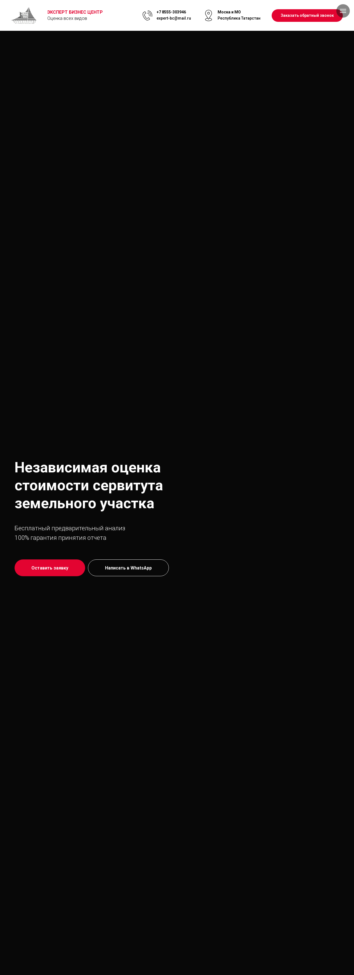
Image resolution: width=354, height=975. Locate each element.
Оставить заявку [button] (49, 568)
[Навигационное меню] (343, 11)
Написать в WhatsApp (128, 568)
